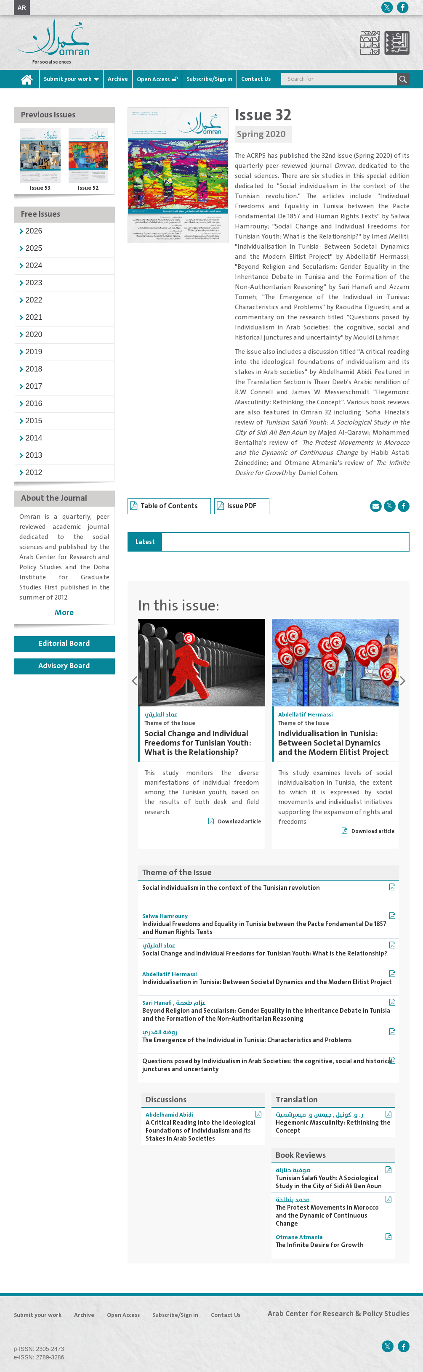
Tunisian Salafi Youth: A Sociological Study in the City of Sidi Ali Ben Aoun (329, 1182)
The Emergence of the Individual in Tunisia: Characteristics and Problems (247, 1040)
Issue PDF (236, 507)
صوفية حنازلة (293, 1170)
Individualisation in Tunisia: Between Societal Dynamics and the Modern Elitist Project (333, 743)
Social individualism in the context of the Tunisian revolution (231, 888)
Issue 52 (88, 188)
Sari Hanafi (157, 1003)
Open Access (153, 79)
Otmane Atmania (299, 1237)
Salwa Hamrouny (165, 916)
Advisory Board (64, 666)
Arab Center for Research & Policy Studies (339, 1314)
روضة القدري (160, 1032)
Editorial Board (64, 643)
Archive (118, 79)
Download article (234, 821)
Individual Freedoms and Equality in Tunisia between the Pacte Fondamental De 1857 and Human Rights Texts (264, 928)
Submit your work (67, 79)
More (64, 612)
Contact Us (256, 79)
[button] (34, 231)
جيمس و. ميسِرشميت (304, 1115)
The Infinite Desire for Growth (320, 1245)
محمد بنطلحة (293, 1200)
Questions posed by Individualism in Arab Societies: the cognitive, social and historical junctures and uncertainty (267, 1065)
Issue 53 (40, 188)
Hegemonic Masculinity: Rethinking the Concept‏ (333, 1126)
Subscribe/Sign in (209, 79)
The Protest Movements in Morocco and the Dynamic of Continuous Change (327, 1215)
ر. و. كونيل (349, 1115)
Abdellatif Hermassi (305, 714)
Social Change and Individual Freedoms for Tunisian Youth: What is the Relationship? (197, 743)
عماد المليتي (161, 714)
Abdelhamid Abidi (169, 1115)
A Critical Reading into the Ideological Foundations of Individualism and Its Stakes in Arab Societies (200, 1130)
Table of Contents (164, 507)
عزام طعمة (191, 1003)
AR (22, 7)
